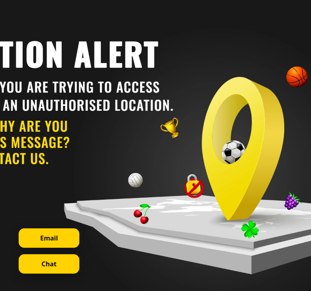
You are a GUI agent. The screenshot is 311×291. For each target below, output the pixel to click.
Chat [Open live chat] (48, 263)
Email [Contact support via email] (49, 238)
